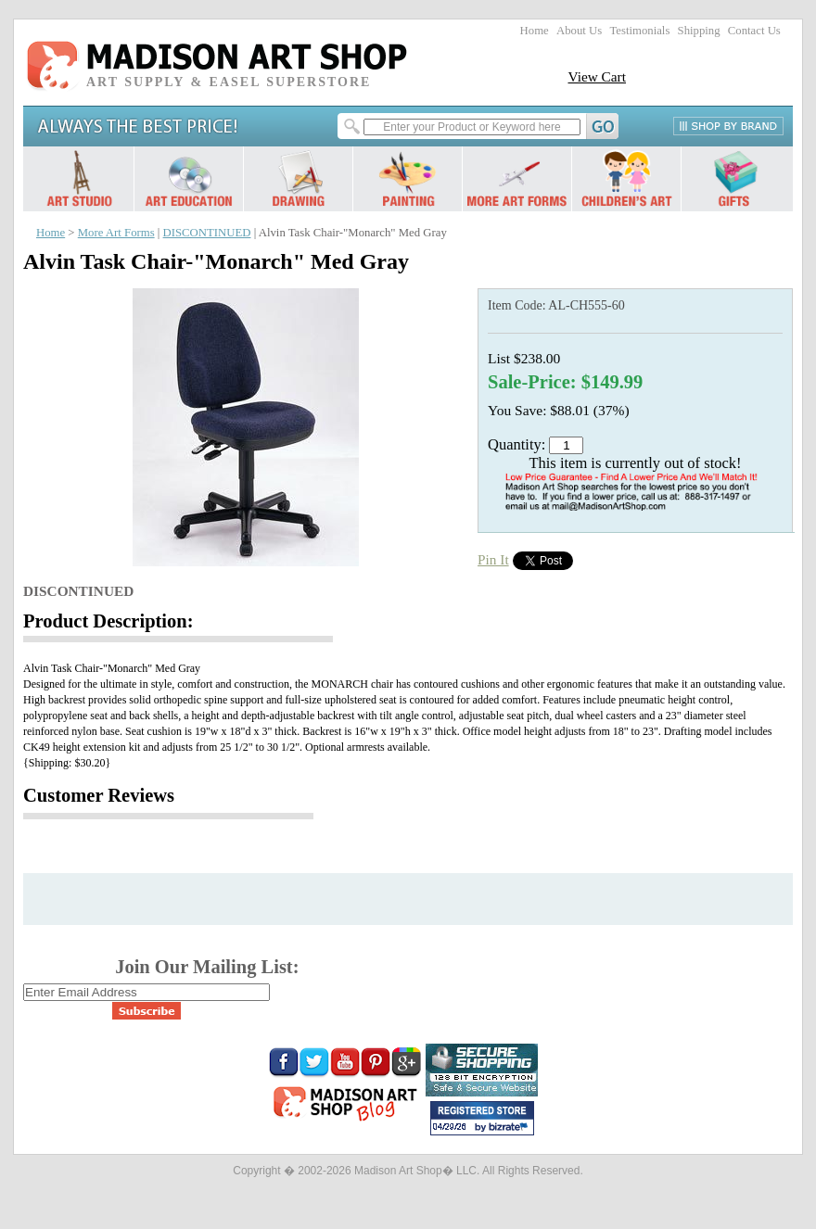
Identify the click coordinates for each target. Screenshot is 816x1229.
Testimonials (639, 30)
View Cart (596, 76)
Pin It (493, 559)
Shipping (699, 30)
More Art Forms (116, 232)
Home (534, 30)
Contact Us (754, 30)
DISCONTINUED (207, 232)
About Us (579, 30)
